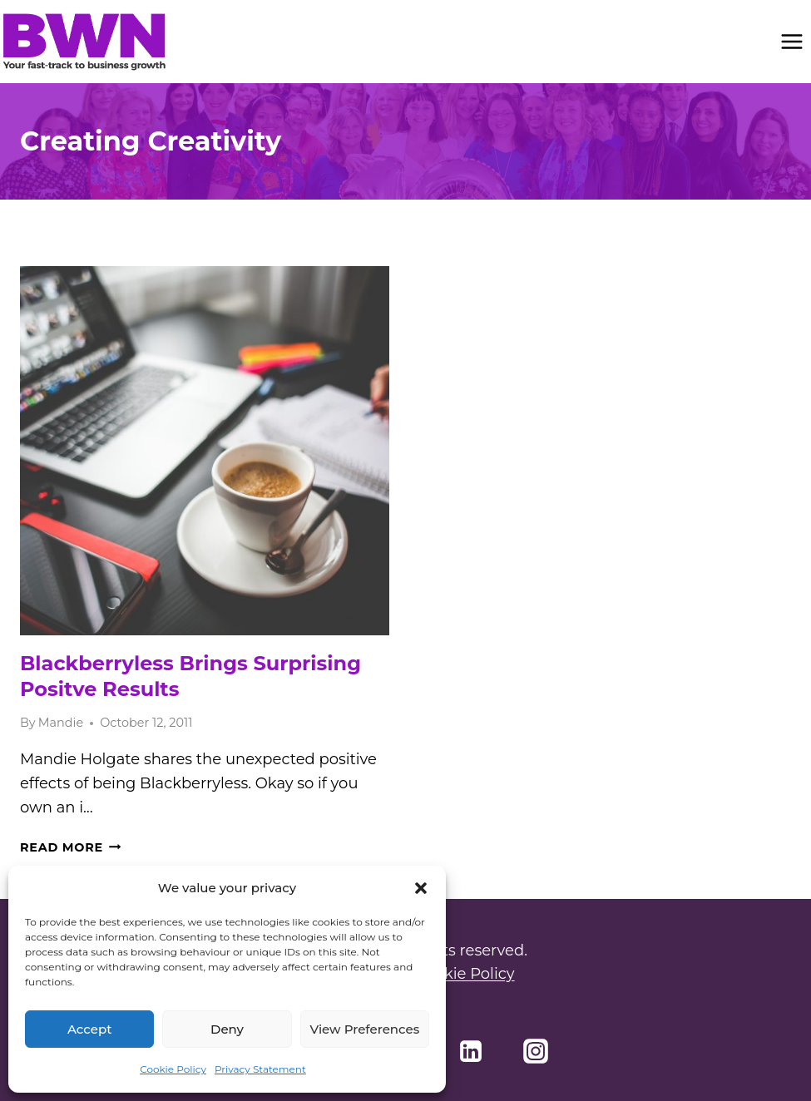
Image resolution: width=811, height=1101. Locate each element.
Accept (89, 1029)
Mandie (60, 722)
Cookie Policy (173, 1069)
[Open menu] (791, 41)
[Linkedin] (471, 1051)
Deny (227, 1029)
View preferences (364, 1029)
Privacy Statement (260, 1069)
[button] (421, 888)
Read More (70, 847)
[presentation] (204, 450)
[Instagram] (536, 1051)
